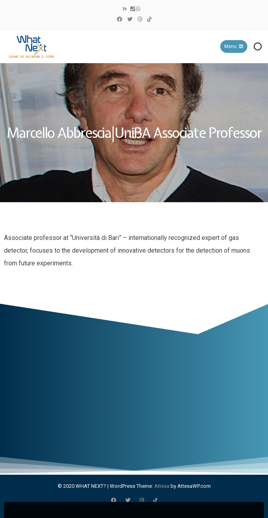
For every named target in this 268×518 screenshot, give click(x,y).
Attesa (161, 486)
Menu (233, 46)
